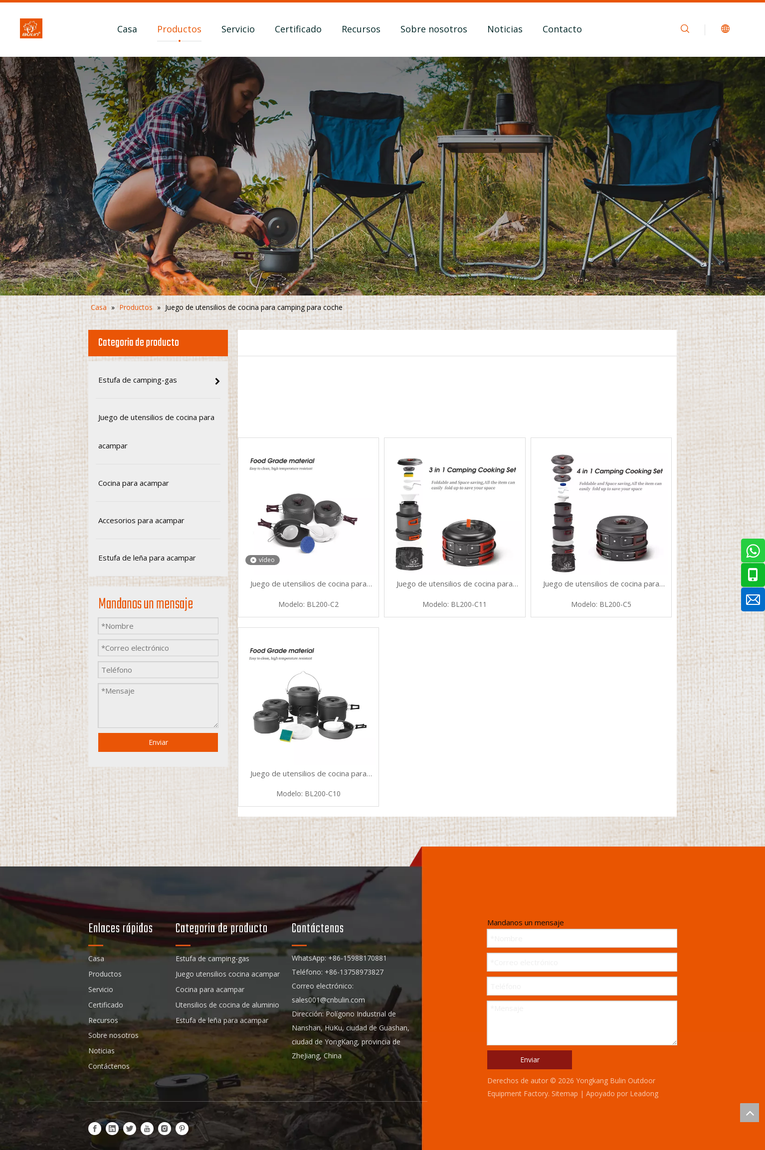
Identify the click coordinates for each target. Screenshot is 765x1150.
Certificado (298, 29)
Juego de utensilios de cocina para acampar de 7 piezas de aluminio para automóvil (601, 584)
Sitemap (565, 1093)
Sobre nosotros (433, 29)
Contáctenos (109, 1066)
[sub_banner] (382, 176)
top (749, 1112)
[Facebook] (94, 1128)
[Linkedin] (112, 1128)
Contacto (562, 29)
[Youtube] (147, 1128)
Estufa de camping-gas (212, 958)
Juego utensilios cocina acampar (228, 974)
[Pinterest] (182, 1128)
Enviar (158, 742)
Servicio (238, 29)
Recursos (361, 29)
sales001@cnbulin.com (328, 1000)
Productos (179, 29)
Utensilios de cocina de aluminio (227, 1004)
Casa (127, 29)
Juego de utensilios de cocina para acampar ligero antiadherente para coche (308, 774)
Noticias (505, 29)
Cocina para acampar (210, 989)
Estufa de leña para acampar (222, 1020)
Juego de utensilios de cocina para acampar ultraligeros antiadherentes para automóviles (308, 584)
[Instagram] (164, 1128)
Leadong (644, 1093)
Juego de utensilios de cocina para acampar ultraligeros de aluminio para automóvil (454, 584)
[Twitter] (129, 1128)
